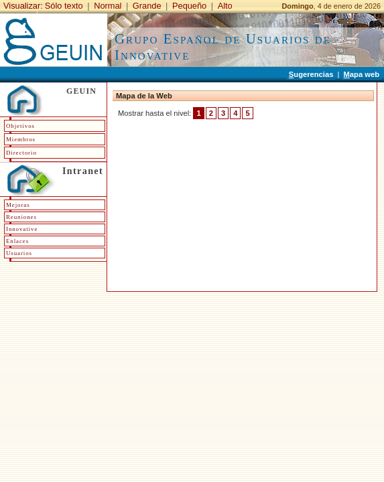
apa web (361, 74)
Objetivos (20, 126)
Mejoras (18, 205)
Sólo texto (64, 6)
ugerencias (311, 74)
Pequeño (189, 6)
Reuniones (21, 217)
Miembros (21, 139)
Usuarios (19, 253)
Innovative (22, 229)
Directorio (21, 152)
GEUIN (81, 91)
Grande (147, 6)
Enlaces (17, 241)
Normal (107, 6)
